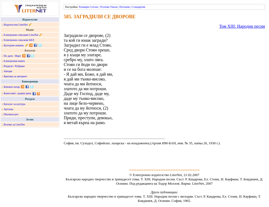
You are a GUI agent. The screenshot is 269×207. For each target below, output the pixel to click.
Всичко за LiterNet (14, 124)
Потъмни (124, 6)
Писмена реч (11, 114)
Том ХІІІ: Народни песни (242, 26)
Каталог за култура (14, 104)
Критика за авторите (15, 76)
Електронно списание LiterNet (21, 34)
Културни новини (14, 45)
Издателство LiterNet (16, 24)
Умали (114, 6)
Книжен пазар (12, 86)
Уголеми (104, 6)
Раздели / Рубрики (14, 66)
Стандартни (138, 6)
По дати (8, 55)
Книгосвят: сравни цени (17, 93)
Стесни (94, 6)
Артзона (8, 109)
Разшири (84, 6)
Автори (8, 71)
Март (18, 55)
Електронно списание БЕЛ (19, 39)
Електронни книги (14, 60)
